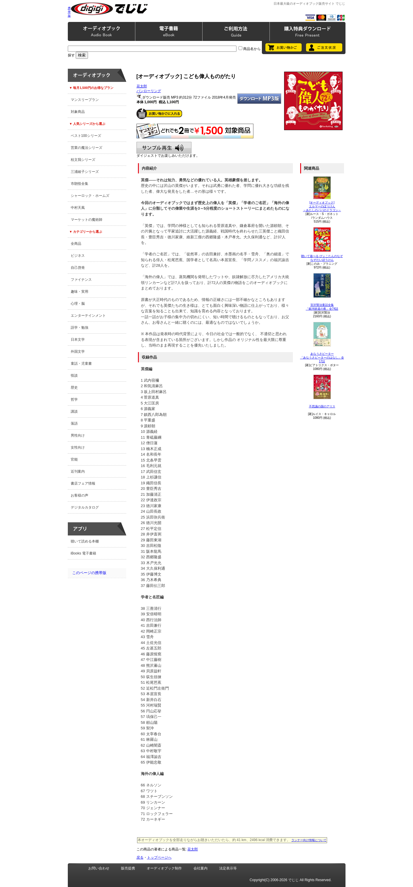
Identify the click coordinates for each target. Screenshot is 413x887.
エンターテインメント (88, 316)
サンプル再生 (163, 148)
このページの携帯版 (89, 573)
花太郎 (141, 86)
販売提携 (128, 868)
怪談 (74, 375)
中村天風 (78, 208)
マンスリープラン (85, 100)
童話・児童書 (81, 363)
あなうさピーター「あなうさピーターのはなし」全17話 (322, 357)
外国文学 (78, 351)
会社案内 (200, 868)
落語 (74, 423)
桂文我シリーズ (83, 160)
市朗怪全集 (79, 184)
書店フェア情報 (83, 483)
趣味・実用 (79, 292)
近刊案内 (78, 471)
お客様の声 (79, 495)
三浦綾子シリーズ (85, 172)
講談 (74, 411)
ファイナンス (81, 280)
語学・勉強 (79, 327)
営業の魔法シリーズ (86, 148)
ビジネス (78, 256)
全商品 (76, 244)
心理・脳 (78, 304)
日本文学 (78, 339)
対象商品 (78, 112)
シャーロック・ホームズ (90, 196)
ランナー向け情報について (308, 840)
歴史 (74, 387)
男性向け (78, 435)
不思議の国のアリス (322, 406)
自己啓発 (78, 268)
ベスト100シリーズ (86, 136)
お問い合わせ (98, 868)
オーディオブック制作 (164, 868)
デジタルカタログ (85, 507)
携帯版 (69, 11)
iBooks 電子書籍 (83, 553)
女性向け (78, 447)
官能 (74, 459)
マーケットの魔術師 (86, 220)
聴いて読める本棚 (85, 541)
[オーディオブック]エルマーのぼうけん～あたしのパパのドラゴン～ (322, 206)
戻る (140, 857)
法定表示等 (228, 868)
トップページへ (159, 857)
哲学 (74, 399)
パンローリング (148, 91)
